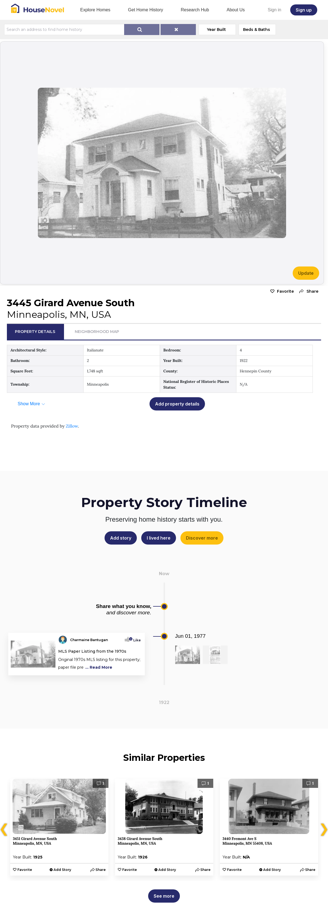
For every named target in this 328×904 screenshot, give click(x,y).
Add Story (62, 870)
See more (164, 896)
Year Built (216, 29)
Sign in (274, 9)
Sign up (304, 10)
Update (306, 273)
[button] (307, 291)
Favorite (285, 291)
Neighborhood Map (97, 331)
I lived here (158, 538)
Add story (120, 538)
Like (135, 640)
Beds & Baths (256, 29)
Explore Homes (95, 9)
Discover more (202, 538)
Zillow (72, 426)
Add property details (177, 404)
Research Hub (195, 9)
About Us (236, 9)
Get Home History (145, 9)
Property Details (35, 331)
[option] (59, 827)
